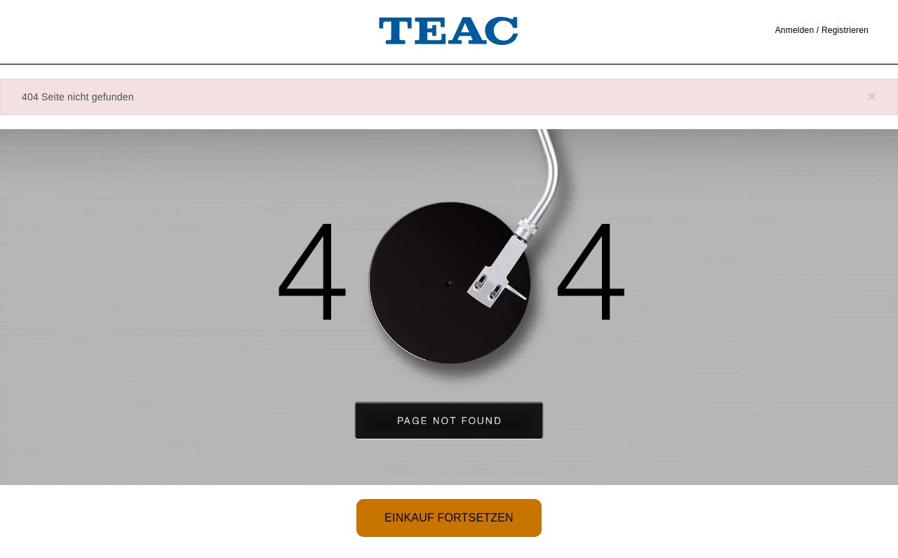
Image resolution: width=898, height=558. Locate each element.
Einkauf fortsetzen (449, 518)
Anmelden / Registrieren (822, 30)
